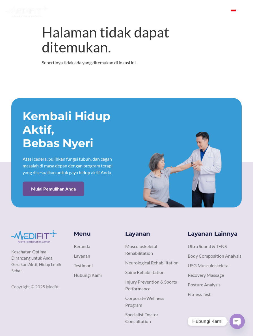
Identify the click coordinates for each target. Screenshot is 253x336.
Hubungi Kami (208, 11)
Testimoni (174, 11)
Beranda (81, 11)
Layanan (146, 11)
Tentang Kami (113, 11)
